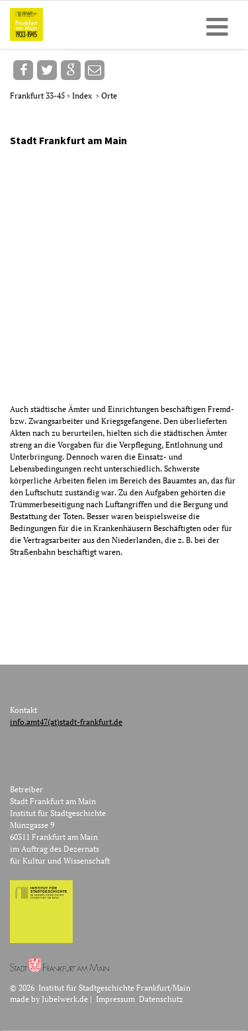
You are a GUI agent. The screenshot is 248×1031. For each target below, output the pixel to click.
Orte (109, 96)
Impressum (115, 999)
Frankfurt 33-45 (38, 96)
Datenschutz (161, 999)
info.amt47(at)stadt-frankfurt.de (66, 722)
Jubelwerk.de (65, 999)
